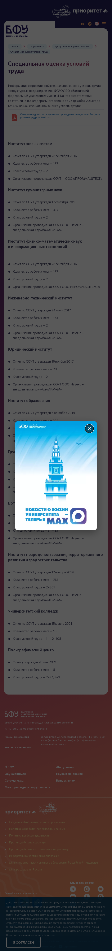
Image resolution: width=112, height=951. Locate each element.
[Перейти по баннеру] (56, 475)
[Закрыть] (89, 428)
